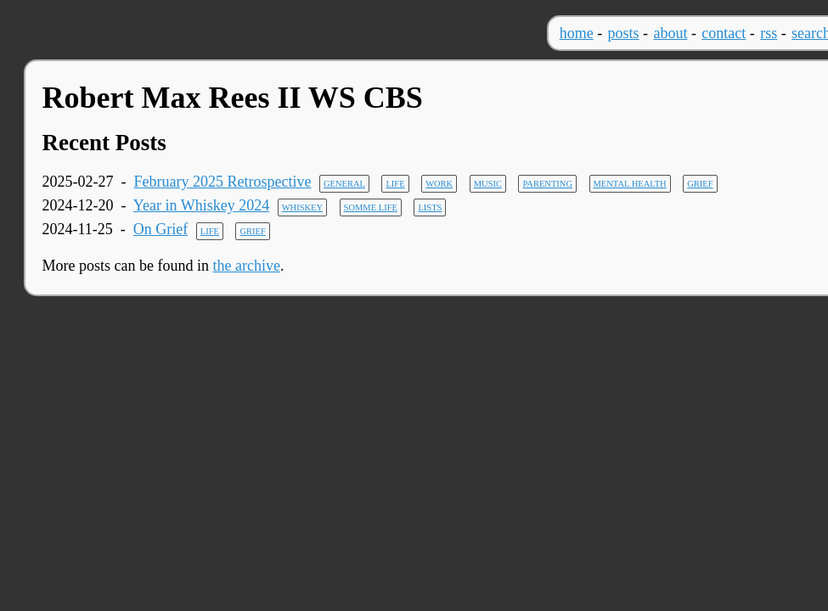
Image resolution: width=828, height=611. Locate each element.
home (577, 33)
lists (430, 207)
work (439, 183)
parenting (547, 183)
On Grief (160, 229)
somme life (370, 207)
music (488, 183)
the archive (245, 265)
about (670, 33)
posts (623, 33)
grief (700, 183)
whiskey (302, 207)
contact (723, 33)
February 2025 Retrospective (223, 181)
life (395, 183)
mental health (630, 183)
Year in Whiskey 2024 (201, 205)
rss (768, 33)
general (344, 183)
